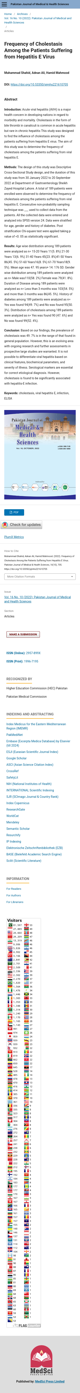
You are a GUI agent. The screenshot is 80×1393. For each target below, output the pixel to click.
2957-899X (23, 653)
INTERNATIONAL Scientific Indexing (30, 790)
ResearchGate (15, 809)
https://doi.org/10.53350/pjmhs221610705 (39, 84)
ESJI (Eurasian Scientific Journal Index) (32, 752)
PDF (16, 512)
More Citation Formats (21, 576)
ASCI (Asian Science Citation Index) (29, 764)
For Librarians (14, 902)
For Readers (13, 888)
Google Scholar (16, 758)
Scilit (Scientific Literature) (23, 860)
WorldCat (12, 816)
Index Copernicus (17, 803)
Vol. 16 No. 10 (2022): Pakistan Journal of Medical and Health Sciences (37, 20)
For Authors (13, 895)
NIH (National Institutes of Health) (29, 784)
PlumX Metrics (14, 537)
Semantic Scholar (18, 828)
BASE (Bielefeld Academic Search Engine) (34, 854)
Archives (22, 14)
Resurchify (13, 835)
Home (8, 14)
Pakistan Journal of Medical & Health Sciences (40, 4)
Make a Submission (23, 634)
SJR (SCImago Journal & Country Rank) (32, 796)
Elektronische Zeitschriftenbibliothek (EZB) (34, 848)
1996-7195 (22, 661)
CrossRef (12, 771)
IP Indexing (14, 841)
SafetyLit (12, 777)
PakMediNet (14, 735)
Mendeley (12, 822)
